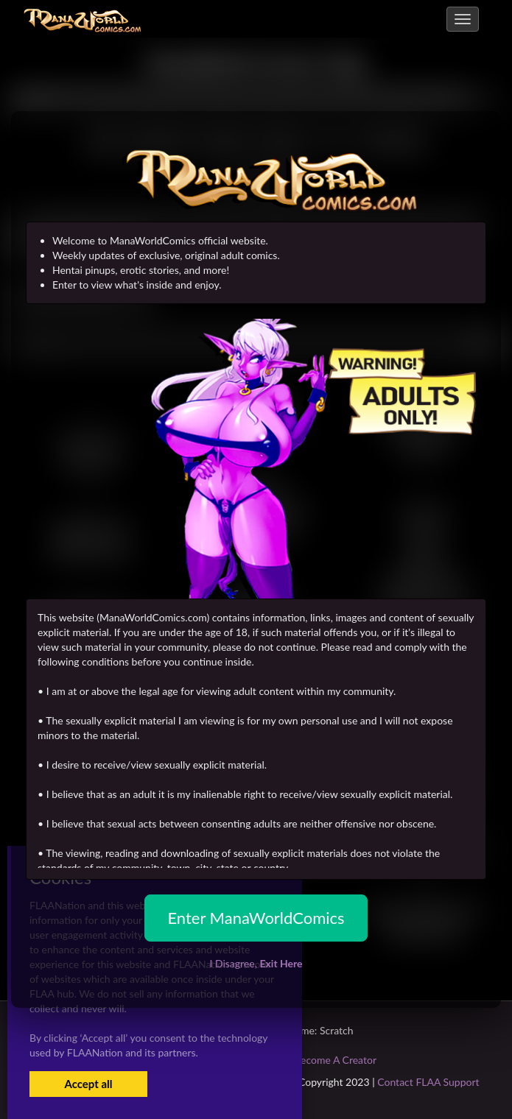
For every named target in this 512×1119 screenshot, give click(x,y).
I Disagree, (255, 963)
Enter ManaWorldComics (255, 918)
